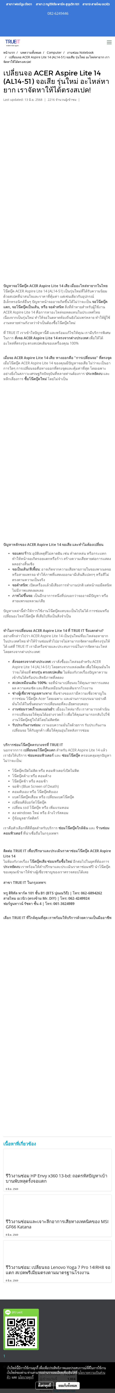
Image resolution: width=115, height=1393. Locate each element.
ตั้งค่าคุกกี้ (44, 1385)
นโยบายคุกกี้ (26, 1377)
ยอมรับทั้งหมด (67, 1385)
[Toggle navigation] (109, 43)
